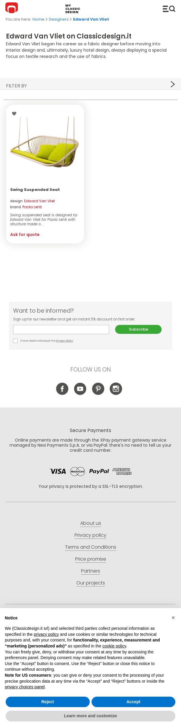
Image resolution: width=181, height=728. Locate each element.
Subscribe (138, 329)
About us (90, 523)
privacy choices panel (25, 686)
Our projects (90, 582)
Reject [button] (47, 701)
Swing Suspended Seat (35, 189)
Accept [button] (133, 701)
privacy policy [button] (46, 634)
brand (26, 206)
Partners (90, 570)
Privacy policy (90, 535)
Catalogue (169, 8)
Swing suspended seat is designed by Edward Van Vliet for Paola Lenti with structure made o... (44, 219)
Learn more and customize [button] (90, 715)
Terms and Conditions (90, 547)
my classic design (72, 9)
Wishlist (15, 114)
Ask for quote (25, 234)
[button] (173, 617)
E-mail (61, 329)
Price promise (90, 559)
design (32, 200)
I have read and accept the (43, 341)
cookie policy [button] (114, 646)
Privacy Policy (64, 341)
